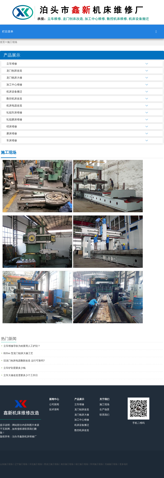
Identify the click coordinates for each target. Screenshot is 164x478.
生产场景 (104, 409)
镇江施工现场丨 (82, 464)
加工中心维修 (14, 84)
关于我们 (104, 399)
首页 (2, 42)
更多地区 (123, 464)
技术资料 (54, 409)
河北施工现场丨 (36, 464)
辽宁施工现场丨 (22, 464)
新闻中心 (54, 399)
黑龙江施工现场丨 (52, 464)
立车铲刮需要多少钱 (14, 367)
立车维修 (11, 63)
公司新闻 (54, 404)
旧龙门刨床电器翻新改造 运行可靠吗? (24, 360)
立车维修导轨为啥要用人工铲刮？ (21, 345)
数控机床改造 (14, 98)
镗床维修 (11, 126)
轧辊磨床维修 (14, 119)
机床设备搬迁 (14, 91)
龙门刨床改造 (14, 70)
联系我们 (104, 414)
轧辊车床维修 (14, 112)
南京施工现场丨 (68, 464)
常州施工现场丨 (97, 464)
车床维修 (11, 140)
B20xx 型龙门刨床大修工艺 (18, 353)
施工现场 (12, 42)
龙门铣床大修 (14, 77)
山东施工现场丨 (7, 464)
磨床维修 (11, 133)
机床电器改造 (14, 105)
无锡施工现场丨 (112, 464)
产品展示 (79, 399)
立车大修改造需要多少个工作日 (20, 375)
